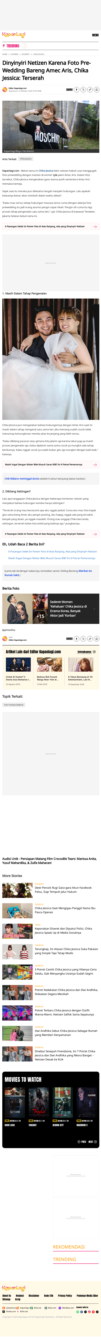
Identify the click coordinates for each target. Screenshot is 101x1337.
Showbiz (14, 54)
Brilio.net (22, 1311)
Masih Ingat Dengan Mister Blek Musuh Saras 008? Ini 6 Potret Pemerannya (43, 464)
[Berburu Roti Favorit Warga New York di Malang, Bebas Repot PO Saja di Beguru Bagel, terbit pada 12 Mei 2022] (49, 672)
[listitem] (24, 45)
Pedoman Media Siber (87, 1295)
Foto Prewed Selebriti (13, 704)
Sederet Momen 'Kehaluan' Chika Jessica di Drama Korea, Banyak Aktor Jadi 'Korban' (68, 609)
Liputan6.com (8, 1308)
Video (37, 925)
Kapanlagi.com (23, 1308)
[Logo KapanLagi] (13, 35)
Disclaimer (34, 1295)
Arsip (17, 1299)
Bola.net (35, 1308)
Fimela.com (8, 1311)
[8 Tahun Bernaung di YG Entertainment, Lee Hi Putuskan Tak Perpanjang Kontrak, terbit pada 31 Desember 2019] (80, 672)
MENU (95, 35)
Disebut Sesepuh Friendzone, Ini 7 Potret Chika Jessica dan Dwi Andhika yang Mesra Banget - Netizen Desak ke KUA (65, 1055)
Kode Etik (48, 1295)
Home (4, 54)
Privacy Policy (65, 1295)
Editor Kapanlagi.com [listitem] (18, 88)
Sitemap (6, 1299)
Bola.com (50, 1308)
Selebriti (26, 54)
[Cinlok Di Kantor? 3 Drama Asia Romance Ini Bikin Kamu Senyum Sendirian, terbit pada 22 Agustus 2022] (18, 672)
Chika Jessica (38, 54)
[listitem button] (90, 89)
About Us (6, 1295)
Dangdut (39, 884)
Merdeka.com (65, 1308)
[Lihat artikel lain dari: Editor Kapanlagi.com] (86, 652)
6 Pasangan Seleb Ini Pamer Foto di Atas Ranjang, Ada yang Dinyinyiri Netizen (45, 226)
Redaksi (20, 1295)
